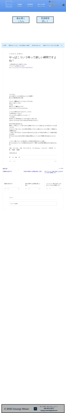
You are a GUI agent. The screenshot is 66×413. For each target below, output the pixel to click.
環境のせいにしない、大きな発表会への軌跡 (19, 45)
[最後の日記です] (12, 176)
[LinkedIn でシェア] (16, 157)
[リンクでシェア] (19, 157)
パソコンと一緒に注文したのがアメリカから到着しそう (53, 184)
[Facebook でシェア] (9, 157)
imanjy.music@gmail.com (49, 410)
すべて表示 (61, 168)
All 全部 (4, 45)
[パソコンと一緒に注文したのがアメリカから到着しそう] (54, 176)
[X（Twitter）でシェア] (13, 157)
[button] (63, 4)
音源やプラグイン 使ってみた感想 (51, 45)
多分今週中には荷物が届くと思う (32, 184)
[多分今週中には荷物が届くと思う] (33, 176)
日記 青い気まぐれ (36, 45)
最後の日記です (8, 183)
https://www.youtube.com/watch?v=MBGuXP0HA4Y (21, 67)
